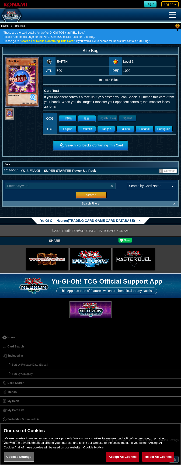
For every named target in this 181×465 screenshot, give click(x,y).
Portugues (163, 129)
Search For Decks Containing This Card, (47, 41)
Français (106, 129)
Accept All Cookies (123, 456)
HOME (5, 25)
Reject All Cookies (158, 456)
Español (144, 129)
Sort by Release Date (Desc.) (30, 364)
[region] (90, 444)
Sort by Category (22, 373)
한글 (87, 118)
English (67, 129)
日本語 (67, 118)
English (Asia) (107, 118)
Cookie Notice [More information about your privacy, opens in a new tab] (93, 447)
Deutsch (87, 129)
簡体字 (127, 118)
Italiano (125, 129)
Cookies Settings (18, 456)
